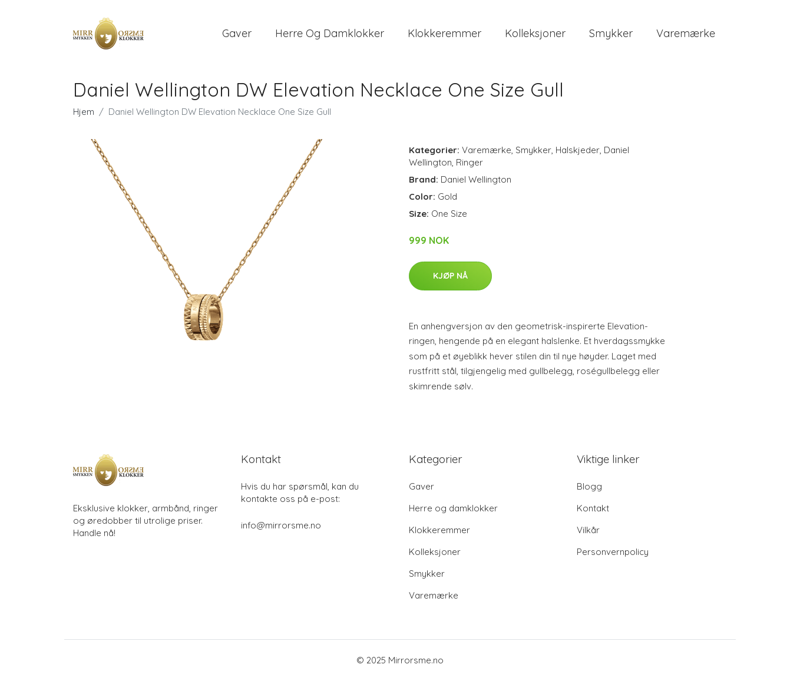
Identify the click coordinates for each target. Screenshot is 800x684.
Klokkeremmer (444, 35)
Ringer (469, 166)
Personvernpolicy (613, 555)
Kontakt (593, 511)
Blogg (589, 489)
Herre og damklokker (329, 35)
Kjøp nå (450, 279)
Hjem (83, 115)
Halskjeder (578, 154)
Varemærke (685, 35)
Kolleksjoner (535, 35)
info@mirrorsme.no (281, 528)
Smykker (611, 35)
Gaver (237, 35)
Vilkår (588, 533)
